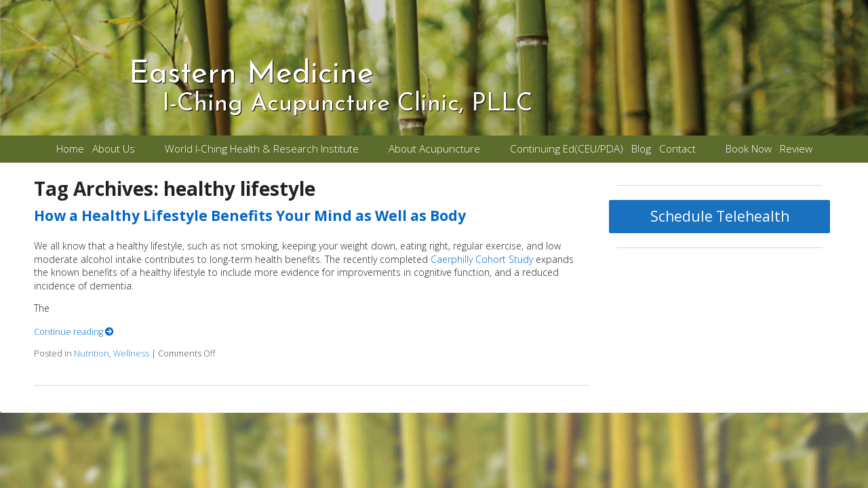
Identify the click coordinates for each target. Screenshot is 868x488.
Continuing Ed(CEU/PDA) (566, 149)
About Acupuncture (434, 149)
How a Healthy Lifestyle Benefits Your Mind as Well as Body (250, 215)
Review (796, 149)
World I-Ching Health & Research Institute (262, 149)
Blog (641, 149)
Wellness (131, 353)
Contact (677, 149)
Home (70, 149)
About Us (113, 149)
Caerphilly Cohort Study (482, 259)
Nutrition (91, 353)
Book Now (749, 149)
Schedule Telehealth (719, 216)
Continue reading (74, 332)
